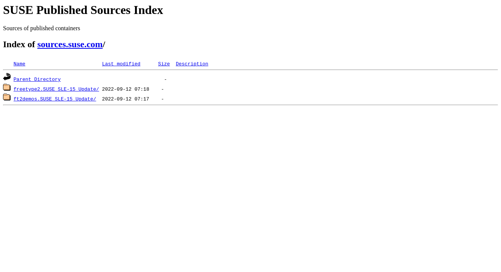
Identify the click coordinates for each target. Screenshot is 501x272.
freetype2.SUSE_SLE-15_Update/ (56, 88)
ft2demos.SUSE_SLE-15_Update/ (55, 98)
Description (192, 63)
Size (164, 63)
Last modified (121, 63)
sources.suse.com (70, 44)
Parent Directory (37, 79)
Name (19, 63)
